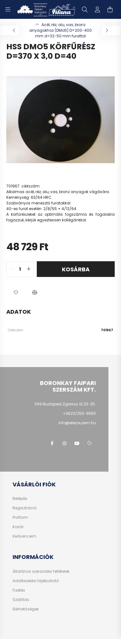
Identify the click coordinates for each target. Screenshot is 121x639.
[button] (15, 292)
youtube (77, 443)
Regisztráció (24, 508)
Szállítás (21, 600)
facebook (52, 443)
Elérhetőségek (26, 609)
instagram (64, 443)
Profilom (20, 517)
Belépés (20, 498)
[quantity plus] (28, 269)
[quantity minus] (11, 269)
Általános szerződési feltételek (41, 571)
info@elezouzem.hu (77, 422)
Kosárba (76, 269)
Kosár (18, 527)
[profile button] (97, 9)
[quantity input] (20, 269)
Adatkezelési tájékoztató (36, 581)
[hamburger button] (8, 9)
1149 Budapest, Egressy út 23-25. (65, 404)
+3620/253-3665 (79, 413)
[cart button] (110, 9)
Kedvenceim (24, 536)
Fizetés (19, 590)
